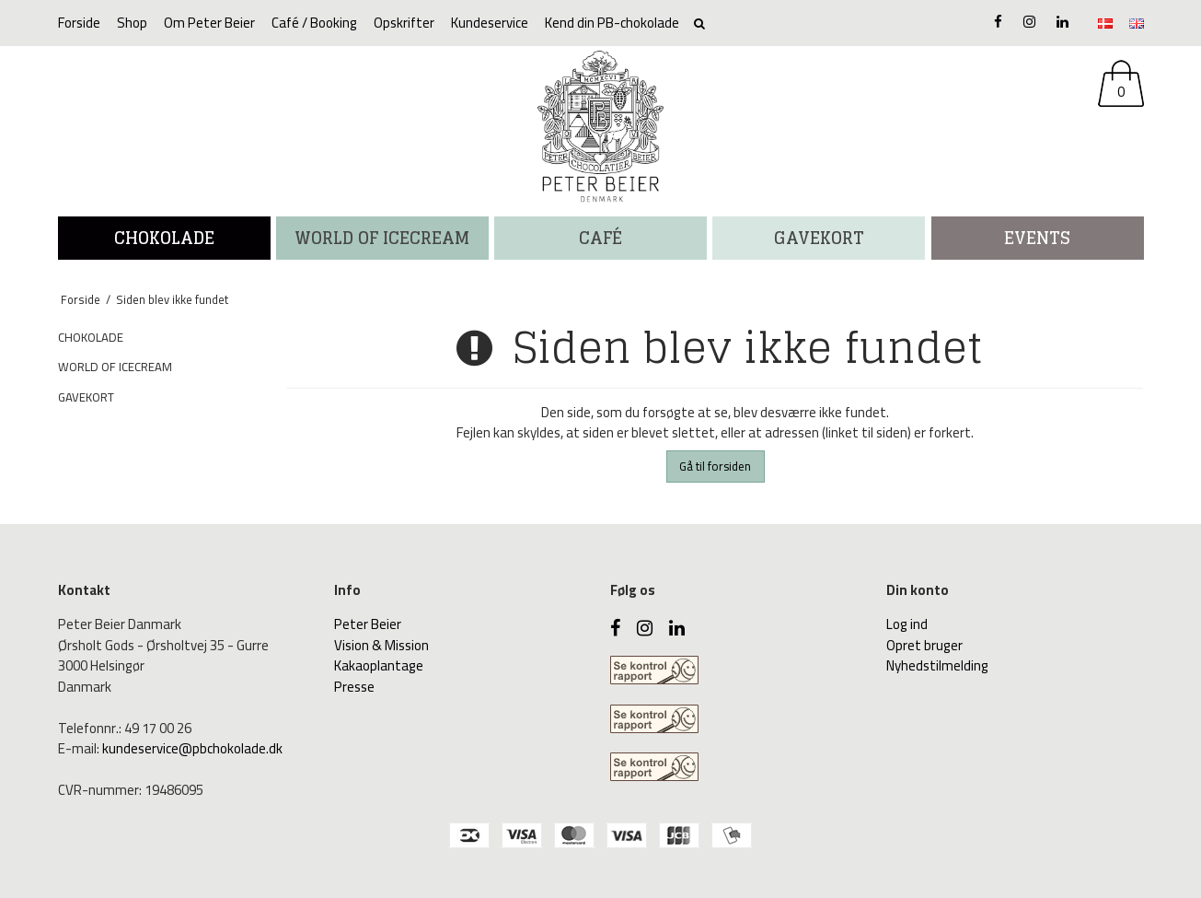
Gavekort (819, 237)
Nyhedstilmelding (937, 665)
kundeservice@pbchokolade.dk (192, 748)
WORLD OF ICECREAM (381, 237)
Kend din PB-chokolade (612, 22)
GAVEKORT (86, 397)
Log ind (907, 624)
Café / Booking (314, 22)
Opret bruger (924, 645)
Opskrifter (404, 22)
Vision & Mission (381, 645)
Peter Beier (367, 624)
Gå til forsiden (715, 466)
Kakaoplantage (378, 665)
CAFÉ (600, 237)
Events (1037, 237)
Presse (354, 686)
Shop (132, 22)
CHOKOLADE (164, 237)
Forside (79, 22)
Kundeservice (489, 22)
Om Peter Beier (209, 22)
